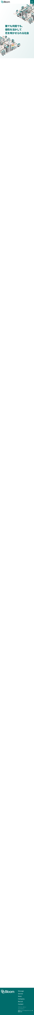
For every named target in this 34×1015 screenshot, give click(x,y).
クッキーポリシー (21, 1008)
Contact (20, 1004)
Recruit (20, 1001)
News (20, 996)
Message (21, 991)
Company (21, 999)
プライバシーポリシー (22, 1007)
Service (20, 994)
